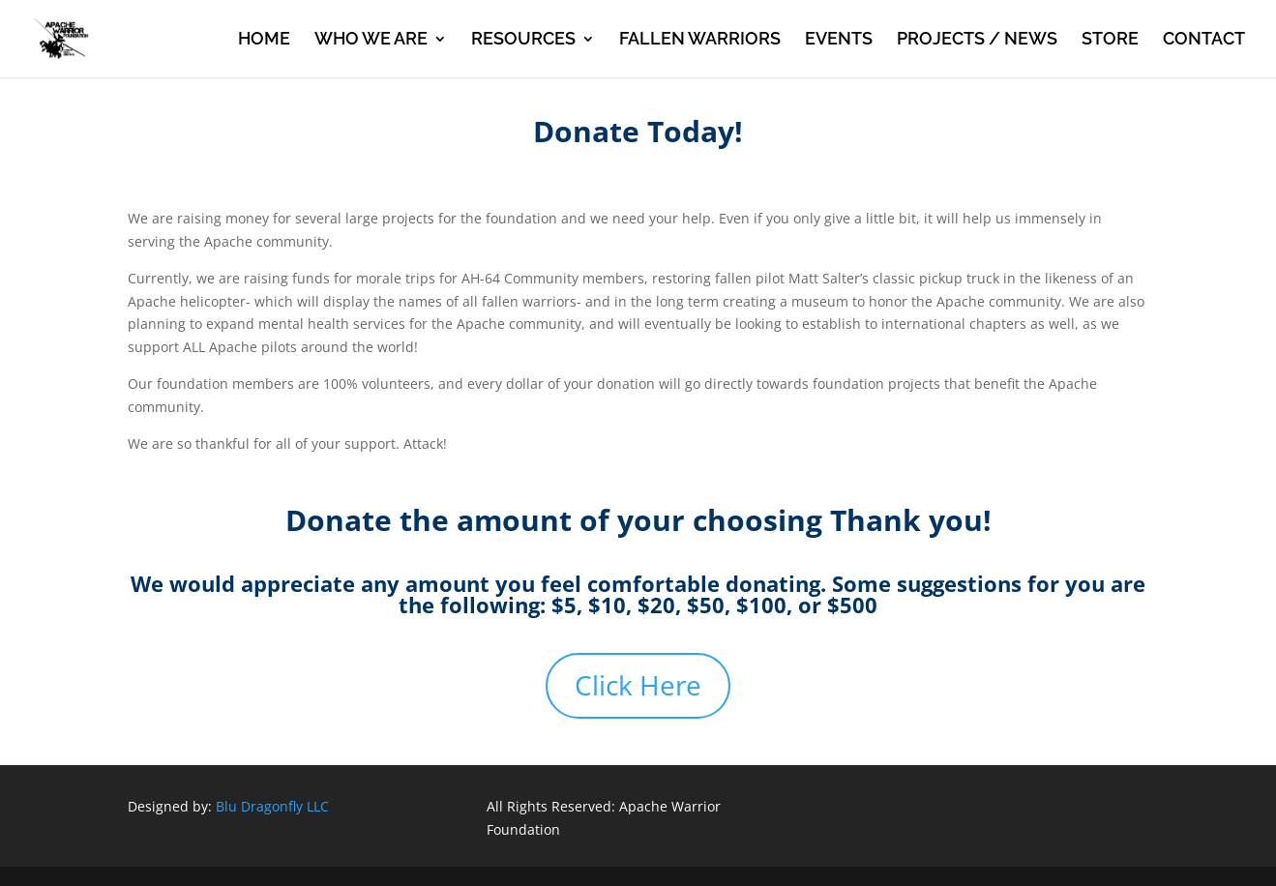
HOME (264, 40)
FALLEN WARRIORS (700, 40)
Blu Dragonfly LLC (272, 806)
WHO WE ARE (371, 40)
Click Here (638, 684)
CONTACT (1204, 40)
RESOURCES (523, 40)
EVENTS (839, 40)
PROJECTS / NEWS (977, 40)
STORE (1110, 40)
